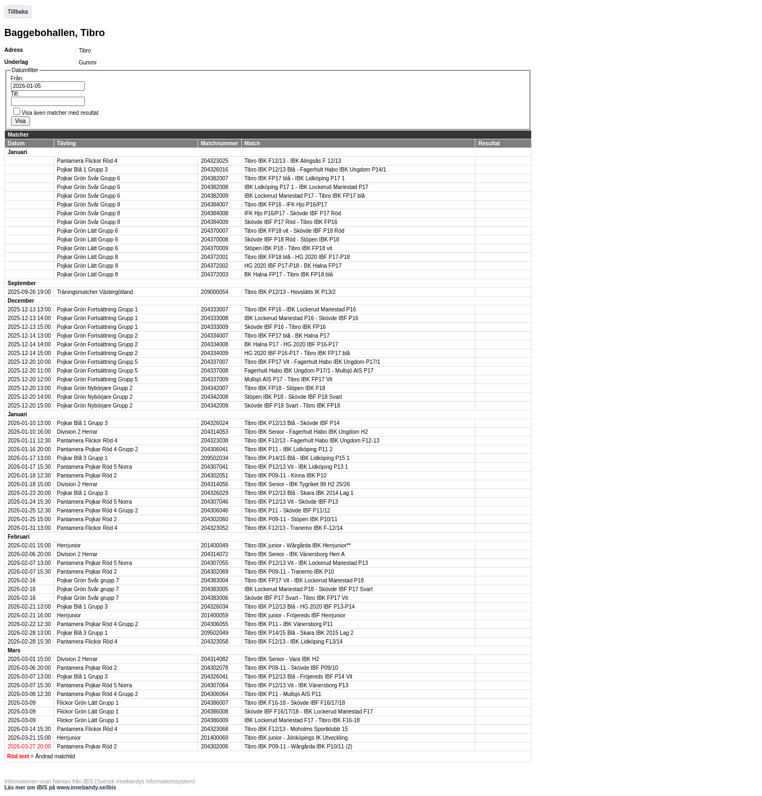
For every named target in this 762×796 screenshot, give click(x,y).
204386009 (214, 720)
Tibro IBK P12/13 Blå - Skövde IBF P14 (292, 423)
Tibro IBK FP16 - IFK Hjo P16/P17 (286, 205)
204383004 (214, 580)
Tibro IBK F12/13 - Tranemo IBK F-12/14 (294, 528)
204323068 (214, 729)
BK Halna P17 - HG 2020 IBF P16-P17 (292, 344)
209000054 (214, 292)
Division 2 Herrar (77, 432)
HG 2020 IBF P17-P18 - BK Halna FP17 (293, 266)
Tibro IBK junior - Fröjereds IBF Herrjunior (295, 615)
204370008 (214, 240)
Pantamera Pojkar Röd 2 (87, 476)
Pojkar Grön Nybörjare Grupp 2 (94, 388)
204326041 (214, 677)
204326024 (214, 423)
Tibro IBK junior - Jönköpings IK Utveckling (296, 738)
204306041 (214, 449)
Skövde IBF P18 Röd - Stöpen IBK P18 (292, 240)
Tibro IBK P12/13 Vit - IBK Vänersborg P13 (296, 685)
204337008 (214, 371)
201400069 (214, 738)
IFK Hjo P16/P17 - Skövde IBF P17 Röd (293, 213)
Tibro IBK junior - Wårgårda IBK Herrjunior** (298, 546)
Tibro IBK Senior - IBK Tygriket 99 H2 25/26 (297, 484)
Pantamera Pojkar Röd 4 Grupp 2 (97, 449)
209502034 (214, 458)
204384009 (214, 222)
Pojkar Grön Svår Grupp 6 (88, 178)
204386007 (214, 703)
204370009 (214, 248)
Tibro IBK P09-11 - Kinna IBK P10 (286, 476)
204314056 (214, 484)
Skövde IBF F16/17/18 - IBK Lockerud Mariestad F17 (309, 712)
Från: (17, 78)
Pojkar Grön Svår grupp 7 (88, 580)
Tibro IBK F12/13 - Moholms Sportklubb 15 (296, 729)
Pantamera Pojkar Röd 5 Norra (94, 467)
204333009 (214, 327)
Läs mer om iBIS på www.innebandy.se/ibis (60, 788)
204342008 (214, 397)
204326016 (214, 170)
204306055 (214, 624)
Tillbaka (18, 12)
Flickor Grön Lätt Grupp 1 (88, 703)
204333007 (214, 309)
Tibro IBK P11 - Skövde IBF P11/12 (287, 511)
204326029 (214, 493)
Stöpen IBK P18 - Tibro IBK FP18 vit (289, 248)
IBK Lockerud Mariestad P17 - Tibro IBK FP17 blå (305, 196)
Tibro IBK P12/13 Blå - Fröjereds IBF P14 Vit (298, 677)
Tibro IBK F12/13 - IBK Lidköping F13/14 (294, 642)
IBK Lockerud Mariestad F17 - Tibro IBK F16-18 (302, 720)
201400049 (214, 546)
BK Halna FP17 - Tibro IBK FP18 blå (289, 275)
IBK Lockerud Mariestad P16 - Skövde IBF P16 (301, 318)
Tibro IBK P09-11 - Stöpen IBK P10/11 (291, 519)
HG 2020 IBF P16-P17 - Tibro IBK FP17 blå (297, 353)
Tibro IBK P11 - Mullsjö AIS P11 (283, 694)
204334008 (214, 344)
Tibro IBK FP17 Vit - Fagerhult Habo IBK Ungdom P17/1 (312, 362)
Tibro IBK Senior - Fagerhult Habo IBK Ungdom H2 (306, 432)
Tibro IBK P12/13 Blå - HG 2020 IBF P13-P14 (300, 607)
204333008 (214, 318)
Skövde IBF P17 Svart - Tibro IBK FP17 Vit (296, 598)
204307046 (214, 502)
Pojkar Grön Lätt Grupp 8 (87, 257)
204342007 (214, 388)
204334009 (214, 353)
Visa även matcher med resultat (60, 113)
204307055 (214, 563)
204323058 (214, 642)
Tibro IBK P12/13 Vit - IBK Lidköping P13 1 (296, 467)
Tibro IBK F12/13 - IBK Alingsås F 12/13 (293, 161)
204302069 (214, 572)
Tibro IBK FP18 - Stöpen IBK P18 (285, 388)
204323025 (214, 161)
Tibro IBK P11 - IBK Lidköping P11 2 (289, 449)
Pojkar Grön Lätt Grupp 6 (87, 231)
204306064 (214, 694)
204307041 (214, 467)
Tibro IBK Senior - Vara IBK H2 (282, 659)
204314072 (214, 554)
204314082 (214, 659)
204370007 (214, 231)
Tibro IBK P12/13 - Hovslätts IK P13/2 (290, 292)
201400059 (214, 615)
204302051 (214, 476)
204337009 (214, 379)
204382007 (214, 178)
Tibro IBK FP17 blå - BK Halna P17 (287, 336)
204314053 (214, 432)
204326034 (214, 607)
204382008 (214, 187)
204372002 (214, 266)
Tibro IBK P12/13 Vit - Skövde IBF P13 (291, 502)
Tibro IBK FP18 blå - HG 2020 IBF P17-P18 (297, 257)
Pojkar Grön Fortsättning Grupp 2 (97, 336)
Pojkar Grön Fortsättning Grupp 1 (97, 309)
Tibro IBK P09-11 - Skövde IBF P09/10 (291, 668)
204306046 (214, 511)
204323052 (214, 528)
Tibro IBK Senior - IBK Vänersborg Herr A (295, 554)
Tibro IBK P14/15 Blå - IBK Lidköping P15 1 (297, 458)
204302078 (214, 668)
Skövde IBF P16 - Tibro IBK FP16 (285, 327)
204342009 (214, 406)
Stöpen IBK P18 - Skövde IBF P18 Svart (293, 397)
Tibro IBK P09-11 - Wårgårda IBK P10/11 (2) (299, 747)
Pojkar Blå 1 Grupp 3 (82, 170)
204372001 (214, 257)
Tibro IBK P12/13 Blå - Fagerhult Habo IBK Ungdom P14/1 (315, 170)
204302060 (214, 519)
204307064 (214, 685)
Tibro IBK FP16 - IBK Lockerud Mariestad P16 (300, 309)
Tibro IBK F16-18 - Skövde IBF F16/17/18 (295, 703)
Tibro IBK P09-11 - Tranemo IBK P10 (289, 572)
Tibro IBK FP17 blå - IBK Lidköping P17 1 (295, 178)
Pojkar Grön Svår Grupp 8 (88, 205)
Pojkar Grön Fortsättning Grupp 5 (97, 362)
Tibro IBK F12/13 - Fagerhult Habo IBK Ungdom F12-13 (312, 441)
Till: (15, 94)
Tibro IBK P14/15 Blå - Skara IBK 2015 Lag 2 (299, 633)
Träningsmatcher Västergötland (95, 292)
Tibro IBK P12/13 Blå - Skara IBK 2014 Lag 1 (299, 493)
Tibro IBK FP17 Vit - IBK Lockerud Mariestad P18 (304, 580)
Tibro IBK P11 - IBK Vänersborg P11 (289, 624)
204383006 (214, 598)
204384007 (214, 205)
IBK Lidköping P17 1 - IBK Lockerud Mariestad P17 (307, 187)
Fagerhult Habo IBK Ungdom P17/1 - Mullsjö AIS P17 (309, 371)
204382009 (214, 196)
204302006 (214, 747)
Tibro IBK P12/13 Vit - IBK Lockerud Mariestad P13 (306, 563)
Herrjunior (69, 546)
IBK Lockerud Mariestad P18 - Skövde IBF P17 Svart (309, 589)
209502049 (214, 633)
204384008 (214, 213)
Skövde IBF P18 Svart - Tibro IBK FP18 (292, 406)
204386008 (214, 712)
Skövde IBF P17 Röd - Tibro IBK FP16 (291, 222)
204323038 (214, 441)
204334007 (214, 336)
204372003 (214, 275)
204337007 (214, 362)
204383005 (214, 589)
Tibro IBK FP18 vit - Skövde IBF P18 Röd (295, 231)
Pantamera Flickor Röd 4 (87, 161)
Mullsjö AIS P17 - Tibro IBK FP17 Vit (289, 379)
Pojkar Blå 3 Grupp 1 (82, 458)
